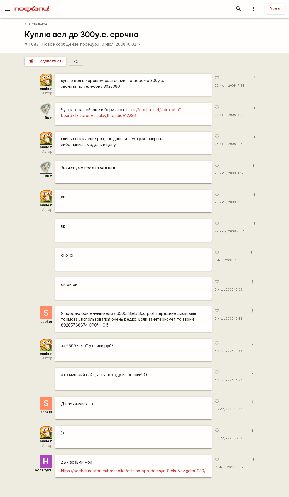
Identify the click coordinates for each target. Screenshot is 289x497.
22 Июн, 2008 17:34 (229, 85)
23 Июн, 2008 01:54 (229, 144)
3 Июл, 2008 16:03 (228, 289)
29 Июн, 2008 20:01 (229, 231)
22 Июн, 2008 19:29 (229, 115)
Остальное (36, 24)
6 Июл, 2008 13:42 (228, 318)
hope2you (89, 44)
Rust (48, 118)
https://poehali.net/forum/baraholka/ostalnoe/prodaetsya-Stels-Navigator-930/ (133, 470)
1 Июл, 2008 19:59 (228, 260)
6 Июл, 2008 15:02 (228, 380)
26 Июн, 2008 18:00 (229, 202)
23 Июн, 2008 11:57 (229, 173)
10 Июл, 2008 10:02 (120, 44)
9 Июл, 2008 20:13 (228, 438)
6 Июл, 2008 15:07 (228, 409)
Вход (275, 8)
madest (46, 89)
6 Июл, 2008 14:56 (228, 351)
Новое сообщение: (60, 44)
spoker (46, 322)
